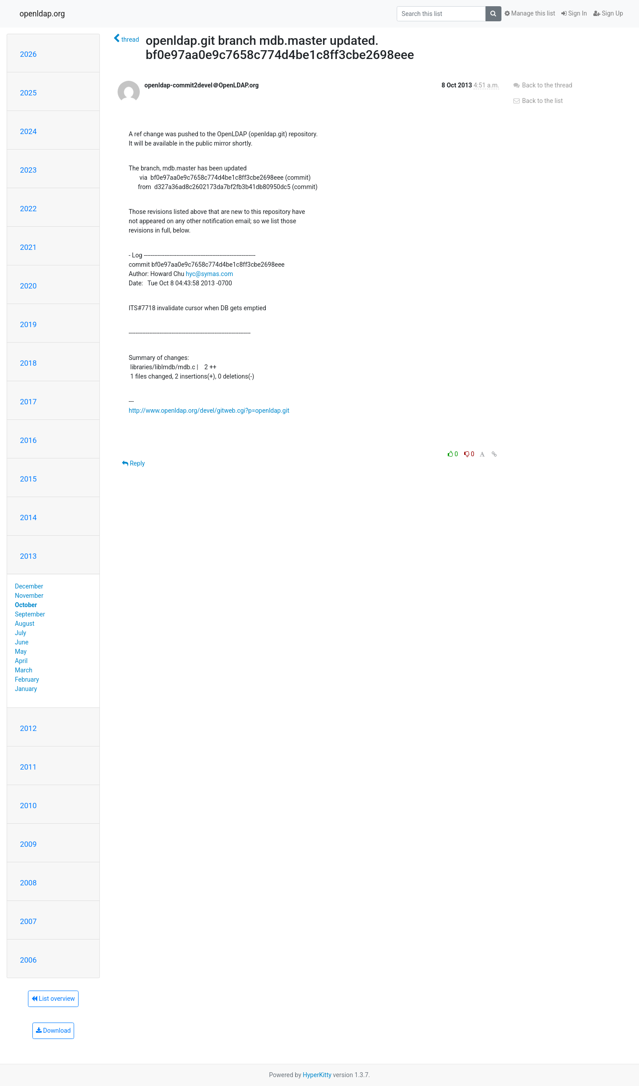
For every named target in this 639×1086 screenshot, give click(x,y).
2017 (28, 401)
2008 (28, 882)
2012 (28, 728)
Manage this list (530, 13)
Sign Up (608, 13)
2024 (28, 131)
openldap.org (42, 13)
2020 (28, 285)
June (22, 642)
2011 (28, 766)
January (26, 688)
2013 (28, 556)
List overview (53, 998)
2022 (28, 208)
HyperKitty (317, 1074)
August (25, 623)
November (29, 595)
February (27, 679)
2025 (28, 92)
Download (53, 1030)
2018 (28, 363)
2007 (28, 921)
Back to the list (538, 100)
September (30, 614)
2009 (28, 844)
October (26, 604)
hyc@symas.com (209, 273)
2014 (28, 517)
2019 (28, 324)
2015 (28, 478)
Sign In (574, 13)
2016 (28, 440)
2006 (28, 960)
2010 (28, 805)
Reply (133, 463)
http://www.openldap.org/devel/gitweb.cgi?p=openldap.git (209, 410)
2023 (28, 170)
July (20, 632)
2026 (28, 54)
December (29, 586)
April (21, 660)
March (24, 670)
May (21, 651)
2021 (28, 247)
